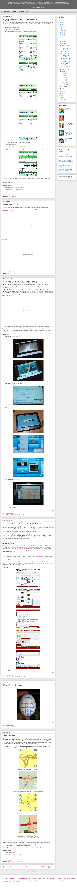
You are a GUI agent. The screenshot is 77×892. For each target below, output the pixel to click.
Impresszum (68, 116)
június (63, 77)
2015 (61, 26)
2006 (61, 91)
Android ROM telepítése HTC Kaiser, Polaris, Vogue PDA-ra (68, 132)
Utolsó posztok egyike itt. (65, 154)
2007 (61, 43)
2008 (61, 41)
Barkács (3, 880)
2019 (61, 24)
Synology (19, 881)
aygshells (28, 294)
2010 (61, 37)
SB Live (42, 880)
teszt (21, 861)
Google (66, 878)
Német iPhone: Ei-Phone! (12, 685)
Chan (22, 294)
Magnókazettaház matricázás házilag (69, 124)
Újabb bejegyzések (7, 867)
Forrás (3, 540)
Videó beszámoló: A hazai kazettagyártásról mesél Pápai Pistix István (66, 162)
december (64, 45)
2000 (61, 99)
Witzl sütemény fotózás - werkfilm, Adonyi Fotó (64, 166)
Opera (13, 676)
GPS (7, 514)
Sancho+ (6, 11)
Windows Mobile (12, 196)
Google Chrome (64, 880)
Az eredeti (51, 510)
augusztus (64, 73)
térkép (18, 861)
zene (72, 878)
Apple (7, 726)
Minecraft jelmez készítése (69, 109)
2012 (61, 32)
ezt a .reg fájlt (35, 547)
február (63, 86)
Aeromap (8, 861)
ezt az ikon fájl (30, 548)
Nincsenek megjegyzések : (8, 194)
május (63, 80)
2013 (61, 30)
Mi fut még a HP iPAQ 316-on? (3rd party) (19, 282)
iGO (15, 861)
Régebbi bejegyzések (48, 867)
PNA (17, 514)
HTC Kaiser (9, 676)
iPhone (15, 726)
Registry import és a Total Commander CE (19, 19)
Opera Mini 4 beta (44, 534)
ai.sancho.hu (22, 11)
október (64, 71)
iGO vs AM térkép (9, 735)
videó (47, 878)
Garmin (12, 878)
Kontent (14, 11)
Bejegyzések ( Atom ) (31, 871)
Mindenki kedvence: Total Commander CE (14, 187)
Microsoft (13, 881)
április (63, 82)
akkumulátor (49, 880)
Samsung (29, 880)
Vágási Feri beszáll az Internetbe (10, 239)
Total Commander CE (12, 548)
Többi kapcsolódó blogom (10, 507)
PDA (7, 196)
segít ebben (20, 548)
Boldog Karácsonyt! (10, 205)
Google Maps (11, 880)
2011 (61, 34)
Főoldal (27, 867)
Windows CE (21, 514)
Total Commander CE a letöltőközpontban (14, 189)
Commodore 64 (6, 881)
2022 (61, 20)
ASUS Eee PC (20, 880)
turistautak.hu (11, 294)
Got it (42, 7)
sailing (35, 880)
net (60, 878)
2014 (61, 28)
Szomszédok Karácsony (8, 210)
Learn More (36, 7)
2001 (61, 97)
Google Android (23, 878)
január (63, 88)
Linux (56, 880)
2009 (61, 39)
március (64, 84)
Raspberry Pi (73, 880)
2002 (61, 95)
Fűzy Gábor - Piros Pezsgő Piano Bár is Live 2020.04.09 (65, 170)
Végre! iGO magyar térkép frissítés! (13, 854)
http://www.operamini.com (40, 556)
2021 (61, 22)
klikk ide (40, 209)
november (64, 69)
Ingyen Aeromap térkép (10, 852)
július (63, 75)
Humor (7, 273)
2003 (61, 93)
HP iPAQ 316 (12, 514)
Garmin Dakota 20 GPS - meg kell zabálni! (69, 140)
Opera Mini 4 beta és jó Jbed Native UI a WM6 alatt (23, 523)
